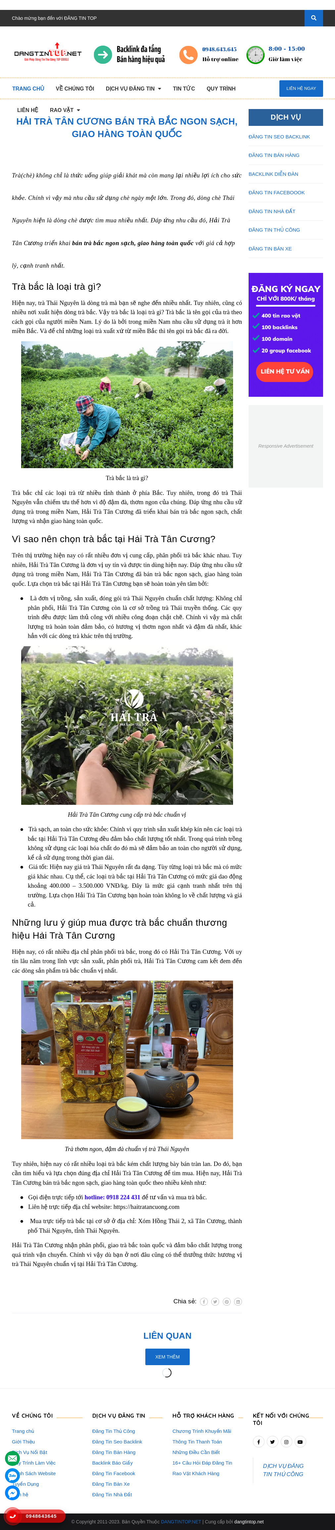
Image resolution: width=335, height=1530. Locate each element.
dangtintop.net (249, 1521)
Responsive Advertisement (285, 446)
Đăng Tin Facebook (113, 1473)
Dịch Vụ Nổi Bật (29, 1452)
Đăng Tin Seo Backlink (117, 1441)
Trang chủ (23, 1431)
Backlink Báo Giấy (112, 1463)
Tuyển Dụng (25, 1484)
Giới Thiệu (23, 1441)
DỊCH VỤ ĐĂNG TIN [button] (118, 1415)
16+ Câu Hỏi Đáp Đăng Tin (202, 1463)
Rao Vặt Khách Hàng (195, 1473)
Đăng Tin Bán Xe (111, 1484)
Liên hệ (20, 1494)
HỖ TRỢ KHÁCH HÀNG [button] (203, 1415)
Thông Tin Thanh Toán (197, 1441)
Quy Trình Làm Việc (34, 1463)
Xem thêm (167, 1357)
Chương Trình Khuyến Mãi (201, 1431)
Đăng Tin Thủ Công (113, 1431)
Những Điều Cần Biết (196, 1452)
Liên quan (167, 1336)
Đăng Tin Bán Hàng (114, 1452)
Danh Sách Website (34, 1473)
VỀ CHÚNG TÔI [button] (32, 1415)
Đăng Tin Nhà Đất (112, 1494)
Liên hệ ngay (301, 88)
